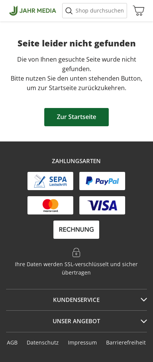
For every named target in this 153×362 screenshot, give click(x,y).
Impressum (82, 342)
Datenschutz (43, 342)
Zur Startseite (76, 117)
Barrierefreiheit (126, 342)
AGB (12, 342)
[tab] (76, 300)
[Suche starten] (94, 10)
